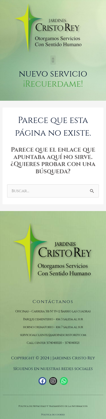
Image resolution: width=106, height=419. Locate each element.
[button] (53, 60)
